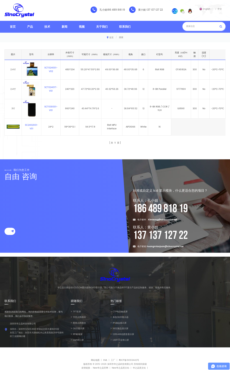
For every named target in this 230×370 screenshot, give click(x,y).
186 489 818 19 (116, 10)
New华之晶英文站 (120, 368)
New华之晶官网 (100, 368)
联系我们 (125, 26)
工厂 (113, 360)
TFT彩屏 (77, 311)
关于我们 (102, 26)
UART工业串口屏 (121, 340)
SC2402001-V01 (31, 126)
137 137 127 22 (154, 10)
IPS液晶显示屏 (119, 323)
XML (105, 360)
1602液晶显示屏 (120, 328)
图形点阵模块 (79, 323)
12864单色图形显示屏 (123, 334)
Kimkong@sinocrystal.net (162, 219)
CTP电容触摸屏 (120, 311)
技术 (47, 26)
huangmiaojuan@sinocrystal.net (165, 246)
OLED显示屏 (78, 328)
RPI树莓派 (77, 334)
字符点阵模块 (79, 317)
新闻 (64, 26)
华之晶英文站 (139, 368)
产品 (30, 26)
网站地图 (95, 360)
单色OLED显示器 (120, 317)
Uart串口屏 (78, 340)
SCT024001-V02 (51, 69)
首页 (13, 26)
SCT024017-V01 (50, 89)
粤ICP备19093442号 (129, 360)
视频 (82, 26)
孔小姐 (103, 10)
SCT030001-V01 (51, 108)
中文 (220, 9)
